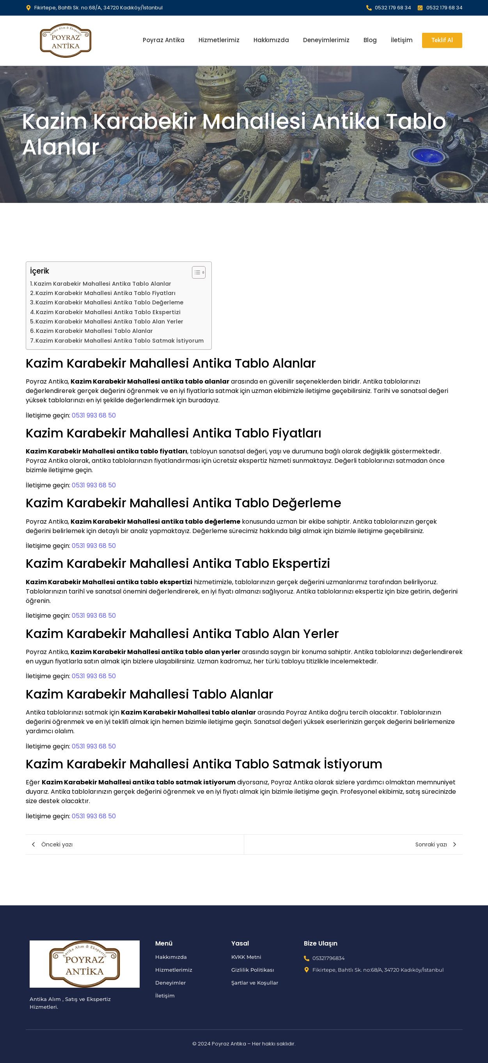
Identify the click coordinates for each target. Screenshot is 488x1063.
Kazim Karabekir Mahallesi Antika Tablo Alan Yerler (109, 321)
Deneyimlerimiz (326, 40)
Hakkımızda (271, 40)
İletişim (402, 40)
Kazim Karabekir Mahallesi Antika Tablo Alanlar (102, 284)
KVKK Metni (246, 957)
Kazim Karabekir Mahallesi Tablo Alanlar (94, 331)
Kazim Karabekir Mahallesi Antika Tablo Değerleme (109, 302)
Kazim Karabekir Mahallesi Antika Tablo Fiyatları (105, 293)
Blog (370, 40)
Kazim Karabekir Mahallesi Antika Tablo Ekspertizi (108, 312)
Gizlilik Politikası (252, 970)
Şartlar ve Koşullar (254, 982)
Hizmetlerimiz (219, 40)
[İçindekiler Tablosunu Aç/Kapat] (195, 272)
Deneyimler (170, 982)
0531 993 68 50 (94, 415)
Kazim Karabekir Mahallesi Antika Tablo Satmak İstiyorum (119, 341)
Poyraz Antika (164, 40)
